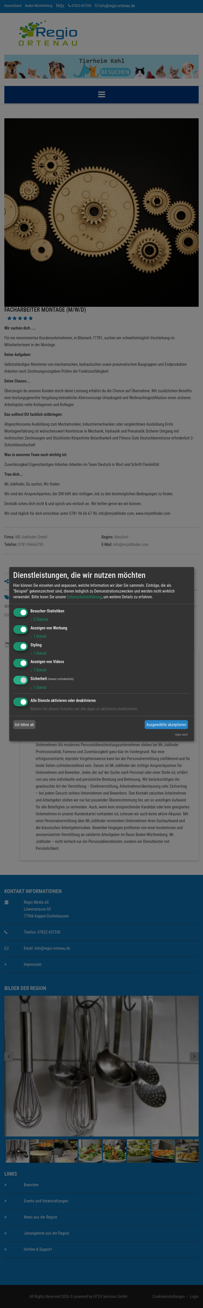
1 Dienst (38, 636)
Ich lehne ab (24, 724)
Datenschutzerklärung (84, 597)
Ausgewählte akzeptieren (166, 724)
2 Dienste (40, 619)
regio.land (181, 734)
